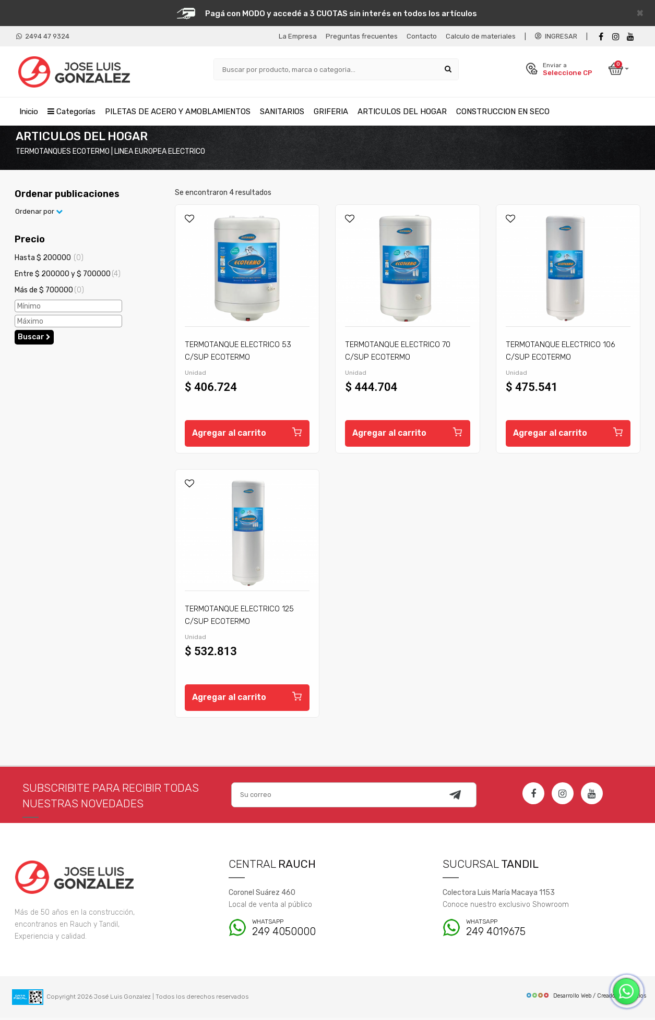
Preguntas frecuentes (362, 36)
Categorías (71, 111)
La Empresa (298, 36)
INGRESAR (556, 36)
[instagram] (616, 36)
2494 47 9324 (42, 36)
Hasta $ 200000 (49, 259)
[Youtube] (630, 36)
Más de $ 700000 (49, 291)
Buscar (34, 339)
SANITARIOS (282, 111)
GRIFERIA (331, 111)
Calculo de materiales (481, 36)
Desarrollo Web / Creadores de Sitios (586, 997)
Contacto (422, 36)
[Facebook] (601, 36)
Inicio (28, 111)
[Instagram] (563, 795)
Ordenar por (39, 213)
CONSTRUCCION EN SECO (503, 111)
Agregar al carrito (247, 433)
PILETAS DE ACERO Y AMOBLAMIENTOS (178, 111)
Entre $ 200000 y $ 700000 (68, 275)
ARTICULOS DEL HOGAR (402, 111)
